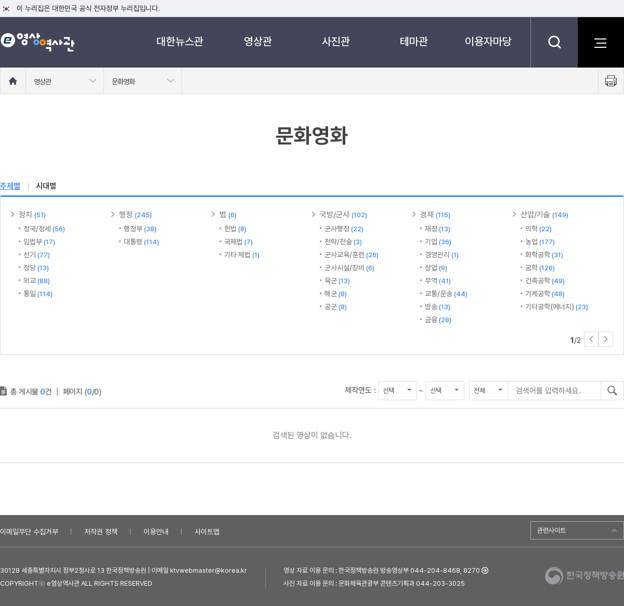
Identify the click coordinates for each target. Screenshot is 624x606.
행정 (135, 214)
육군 (337, 280)
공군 (335, 306)
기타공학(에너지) (556, 306)
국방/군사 (343, 214)
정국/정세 (44, 229)
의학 (538, 229)
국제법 (238, 242)
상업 (436, 268)
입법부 (39, 242)
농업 (540, 242)
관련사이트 (551, 530)
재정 (437, 229)
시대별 (46, 186)
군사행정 (343, 229)
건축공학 (545, 280)
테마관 (414, 41)
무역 (438, 280)
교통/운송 (446, 293)
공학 (540, 268)
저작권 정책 (101, 532)
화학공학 (544, 255)
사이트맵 (206, 532)
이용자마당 (488, 41)
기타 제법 (241, 255)
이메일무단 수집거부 (29, 532)
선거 (36, 255)
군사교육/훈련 (351, 255)
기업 (438, 242)
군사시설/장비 (349, 268)
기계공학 (545, 293)
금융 (438, 319)
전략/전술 (343, 242)
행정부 (140, 229)
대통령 (141, 242)
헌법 (235, 229)
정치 (32, 214)
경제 (435, 214)
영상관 (258, 41)
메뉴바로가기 (0, 0)
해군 (335, 293)
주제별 (10, 186)
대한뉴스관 (180, 41)
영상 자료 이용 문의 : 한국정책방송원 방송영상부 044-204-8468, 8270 (381, 570)
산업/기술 (544, 214)
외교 (36, 280)
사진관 (336, 41)
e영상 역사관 (37, 42)
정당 (36, 268)
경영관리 (442, 255)
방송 (437, 306)
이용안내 (156, 532)
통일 (38, 293)
